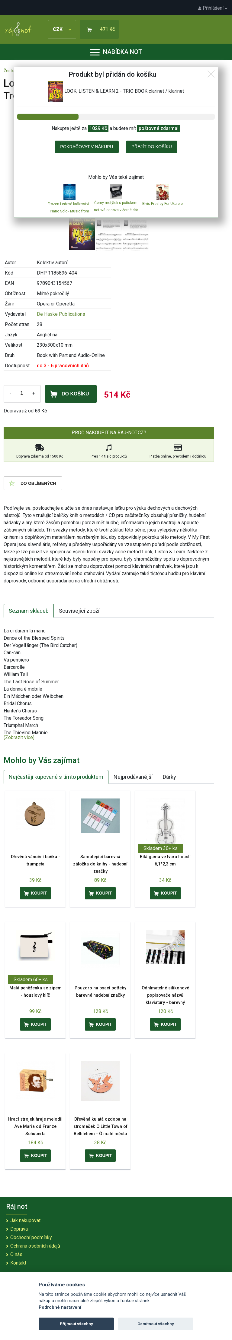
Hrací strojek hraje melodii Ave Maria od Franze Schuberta (35, 1126)
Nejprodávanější (133, 777)
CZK (62, 29)
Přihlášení (212, 8)
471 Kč (107, 29)
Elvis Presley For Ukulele (162, 204)
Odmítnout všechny (155, 1324)
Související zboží (79, 611)
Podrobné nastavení (60, 1307)
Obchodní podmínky (31, 1237)
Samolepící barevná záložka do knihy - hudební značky (100, 864)
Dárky (169, 777)
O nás (16, 1254)
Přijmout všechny (76, 1324)
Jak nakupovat (25, 1220)
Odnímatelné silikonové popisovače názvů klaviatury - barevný (165, 995)
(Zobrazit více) (19, 737)
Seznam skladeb (29, 611)
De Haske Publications (61, 314)
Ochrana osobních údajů (35, 1246)
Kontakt (18, 1263)
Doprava (19, 1229)
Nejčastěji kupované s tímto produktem (56, 777)
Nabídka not (116, 51)
